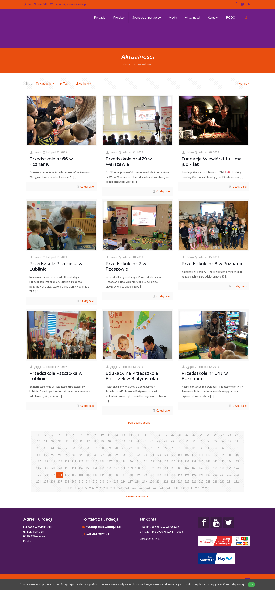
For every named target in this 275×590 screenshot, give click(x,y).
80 (186, 448)
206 (52, 481)
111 (201, 454)
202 (229, 474)
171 (215, 468)
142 (215, 461)
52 (194, 441)
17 (151, 434)
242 (134, 488)
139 (194, 461)
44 (137, 441)
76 (158, 448)
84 (215, 448)
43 (130, 441)
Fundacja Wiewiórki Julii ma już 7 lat (212, 161)
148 (52, 468)
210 (81, 481)
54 (208, 441)
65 (80, 448)
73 (137, 448)
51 (186, 441)
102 (137, 454)
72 (130, 448)
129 (123, 461)
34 (66, 441)
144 (229, 461)
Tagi (65, 83)
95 (88, 454)
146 (38, 468)
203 (236, 474)
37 (88, 441)
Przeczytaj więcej (234, 584)
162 (151, 468)
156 (109, 468)
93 (73, 454)
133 (151, 461)
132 (144, 461)
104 (151, 454)
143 (222, 461)
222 (165, 481)
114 (222, 454)
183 (95, 474)
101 (130, 454)
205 (45, 481)
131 (137, 461)
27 (222, 434)
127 (109, 461)
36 (80, 441)
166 (180, 468)
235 (84, 488)
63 (66, 448)
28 (229, 434)
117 (38, 461)
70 (116, 448)
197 (194, 474)
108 (180, 454)
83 (208, 448)
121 (67, 461)
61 (52, 448)
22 (186, 434)
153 (88, 468)
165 (173, 468)
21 (179, 434)
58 (236, 441)
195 (180, 474)
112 (208, 454)
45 (144, 441)
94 (80, 454)
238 (105, 488)
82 (201, 448)
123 (81, 461)
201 (222, 474)
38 (95, 441)
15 (137, 434)
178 (59, 474)
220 (151, 481)
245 (155, 488)
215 (116, 481)
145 (236, 461)
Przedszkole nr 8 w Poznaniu (213, 264)
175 (38, 474)
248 (176, 488)
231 (229, 481)
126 (102, 461)
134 (158, 461)
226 (194, 481)
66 (88, 448)
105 (158, 454)
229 (215, 481)
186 (116, 474)
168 (194, 468)
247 (169, 488)
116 (236, 454)
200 (215, 474)
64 (73, 448)
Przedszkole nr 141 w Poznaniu (205, 376)
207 (59, 481)
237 (98, 488)
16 (144, 434)
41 (116, 441)
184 (102, 474)
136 (173, 461)
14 (130, 434)
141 (208, 461)
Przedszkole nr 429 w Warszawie (129, 161)
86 (229, 448)
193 (165, 474)
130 (130, 461)
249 (183, 488)
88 (38, 454)
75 (151, 448)
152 (81, 468)
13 (123, 434)
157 (116, 468)
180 (74, 474)
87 (236, 448)
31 (45, 441)
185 (109, 474)
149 (59, 468)
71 (123, 448)
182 (88, 474)
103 (144, 454)
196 (187, 474)
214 (109, 481)
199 (208, 474)
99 (116, 454)
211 (88, 481)
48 (165, 441)
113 (215, 454)
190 (144, 474)
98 (109, 454)
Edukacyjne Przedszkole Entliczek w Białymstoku (132, 376)
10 (102, 434)
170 (208, 468)
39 (102, 441)
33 (59, 441)
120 (59, 461)
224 (180, 481)
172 (222, 468)
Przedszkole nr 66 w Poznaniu (51, 161)
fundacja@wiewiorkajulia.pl (69, 4)
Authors (84, 83)
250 (190, 488)
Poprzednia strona (138, 422)
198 (201, 474)
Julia (37, 152)
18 (158, 434)
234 (77, 488)
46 (151, 441)
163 (158, 468)
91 (59, 454)
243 (141, 488)
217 (130, 481)
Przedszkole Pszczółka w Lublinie (55, 266)
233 (70, 488)
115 (229, 454)
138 (187, 461)
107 (173, 454)
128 (116, 461)
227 (201, 481)
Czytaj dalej (87, 186)
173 (229, 468)
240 (119, 488)
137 (180, 461)
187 (123, 474)
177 (52, 474)
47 (158, 441)
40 (109, 441)
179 (67, 474)
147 (45, 468)
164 (165, 468)
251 (197, 488)
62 (59, 448)
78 (172, 448)
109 (187, 454)
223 (173, 481)
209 (74, 481)
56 (222, 441)
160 (137, 468)
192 (158, 474)
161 (144, 468)
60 (45, 448)
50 (179, 441)
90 (52, 454)
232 (236, 481)
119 (52, 461)
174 (236, 468)
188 (130, 474)
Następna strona (137, 496)
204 (38, 481)
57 (229, 441)
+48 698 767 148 (38, 4)
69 (109, 448)
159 (130, 468)
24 (201, 434)
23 (194, 434)
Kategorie (45, 83)
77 (165, 448)
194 (173, 474)
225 (187, 481)
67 (95, 448)
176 (45, 474)
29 (236, 434)
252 (204, 488)
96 (95, 454)
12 (116, 434)
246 (162, 488)
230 (222, 481)
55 (215, 441)
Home (126, 64)
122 (74, 461)
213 (102, 481)
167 (187, 468)
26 (215, 434)
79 (179, 448)
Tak (252, 584)
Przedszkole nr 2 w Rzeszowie (126, 266)
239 (112, 488)
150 (67, 468)
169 (201, 468)
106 (165, 454)
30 (38, 441)
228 (208, 481)
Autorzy (242, 83)
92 (66, 454)
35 (73, 441)
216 (123, 481)
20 (172, 434)
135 (165, 461)
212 (95, 481)
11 (109, 434)
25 (208, 434)
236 (91, 488)
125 (95, 461)
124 (88, 461)
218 (137, 481)
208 (67, 481)
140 (201, 461)
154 (95, 468)
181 (81, 474)
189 (137, 474)
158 (123, 468)
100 (123, 454)
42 (123, 441)
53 (201, 441)
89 (45, 454)
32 (52, 441)
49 (172, 441)
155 (102, 468)
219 (144, 481)
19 (165, 434)
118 (45, 461)
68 (102, 448)
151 (74, 468)
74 (144, 448)
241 (127, 488)
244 (148, 488)
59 (38, 448)
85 (222, 448)
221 (158, 481)
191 (151, 474)
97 (102, 454)
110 (194, 454)
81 (194, 448)
